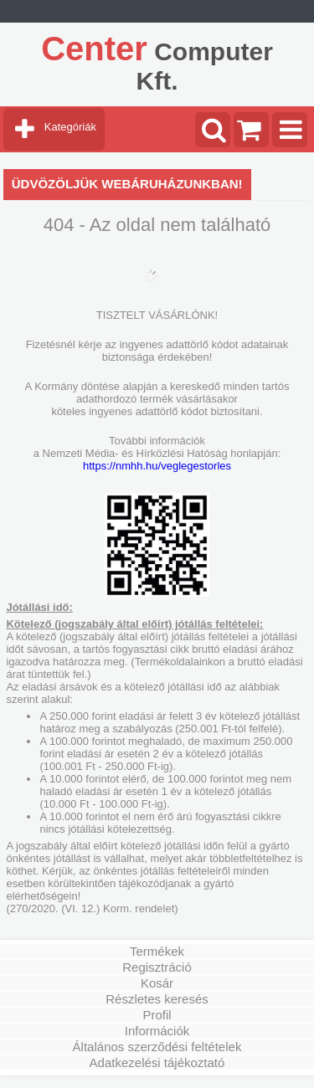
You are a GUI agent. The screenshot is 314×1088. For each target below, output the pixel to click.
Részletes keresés (157, 999)
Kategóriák (70, 127)
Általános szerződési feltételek (157, 1046)
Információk (157, 1031)
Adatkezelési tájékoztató (157, 1062)
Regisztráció (157, 967)
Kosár (157, 983)
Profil (156, 1015)
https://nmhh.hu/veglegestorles (157, 465)
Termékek (157, 951)
